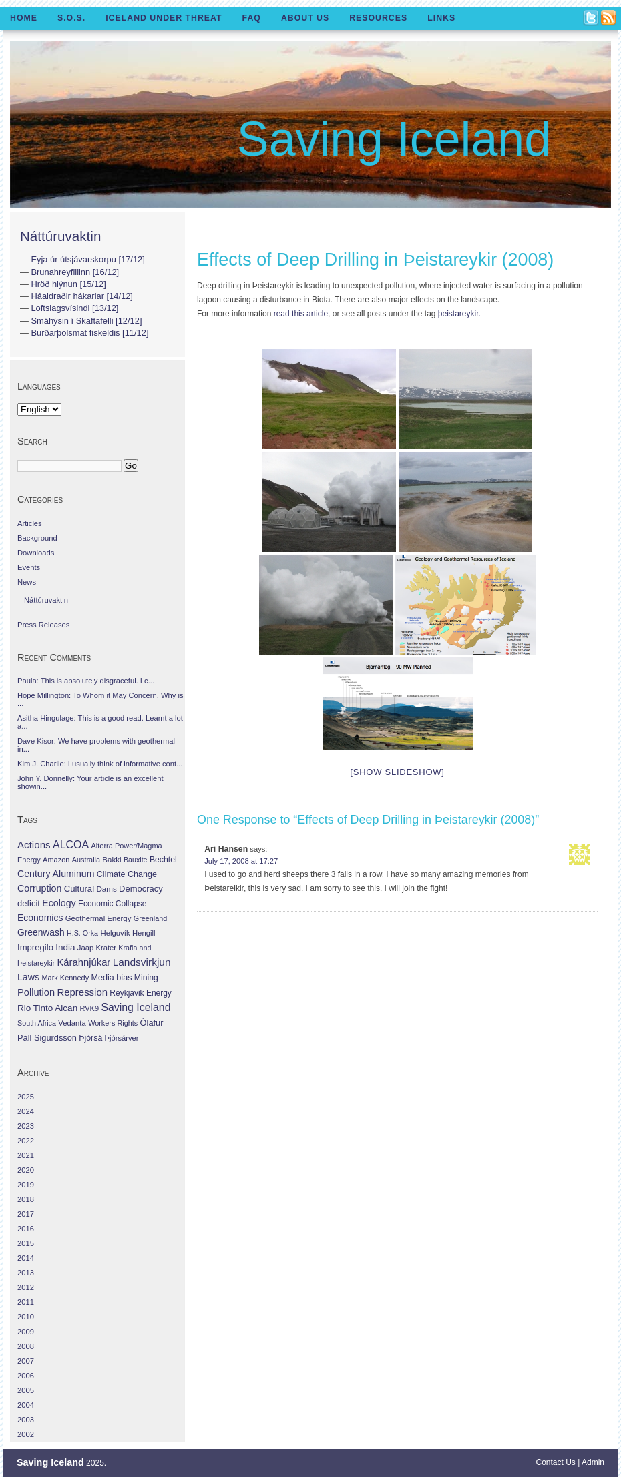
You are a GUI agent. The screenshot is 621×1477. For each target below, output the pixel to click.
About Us (305, 18)
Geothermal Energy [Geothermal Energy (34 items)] (98, 918)
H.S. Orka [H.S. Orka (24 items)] (82, 933)
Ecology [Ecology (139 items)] (58, 903)
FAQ (251, 18)
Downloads (35, 553)
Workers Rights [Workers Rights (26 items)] (113, 1023)
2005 (25, 1390)
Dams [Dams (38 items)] (106, 888)
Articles (29, 523)
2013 (25, 1273)
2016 (25, 1229)
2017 (25, 1214)
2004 (25, 1405)
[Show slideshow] (397, 772)
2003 (25, 1420)
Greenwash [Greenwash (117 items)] (41, 932)
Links (441, 18)
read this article (301, 313)
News (26, 582)
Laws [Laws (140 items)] (28, 977)
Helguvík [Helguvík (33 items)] (115, 933)
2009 (25, 1331)
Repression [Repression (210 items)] (82, 992)
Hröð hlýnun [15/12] (68, 284)
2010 (25, 1317)
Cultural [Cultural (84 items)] (79, 889)
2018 (25, 1199)
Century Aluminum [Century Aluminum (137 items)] (55, 873)
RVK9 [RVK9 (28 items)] (89, 1008)
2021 (25, 1155)
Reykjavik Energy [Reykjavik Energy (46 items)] (140, 993)
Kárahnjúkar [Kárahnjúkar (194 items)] (84, 962)
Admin (593, 1462)
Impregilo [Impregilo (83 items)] (35, 947)
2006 (25, 1376)
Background (37, 538)
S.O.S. (71, 18)
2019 (25, 1185)
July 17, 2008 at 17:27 (241, 861)
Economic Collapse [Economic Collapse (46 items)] (112, 903)
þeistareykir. (459, 313)
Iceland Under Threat (164, 18)
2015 (25, 1243)
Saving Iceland (394, 139)
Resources (378, 18)
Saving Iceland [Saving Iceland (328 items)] (135, 1007)
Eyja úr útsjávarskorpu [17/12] (87, 259)
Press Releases (43, 625)
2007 (25, 1361)
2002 (25, 1434)
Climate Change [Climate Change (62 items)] (127, 874)
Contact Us (556, 1462)
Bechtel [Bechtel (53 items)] (163, 859)
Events (28, 567)
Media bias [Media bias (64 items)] (111, 977)
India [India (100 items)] (65, 947)
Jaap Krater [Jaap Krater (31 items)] (96, 948)
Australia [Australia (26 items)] (86, 860)
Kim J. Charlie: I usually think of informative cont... (99, 764)
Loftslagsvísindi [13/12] (74, 308)
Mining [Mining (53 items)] (146, 977)
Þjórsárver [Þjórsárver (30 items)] (122, 1038)
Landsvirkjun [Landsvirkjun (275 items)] (142, 962)
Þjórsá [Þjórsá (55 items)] (90, 1038)
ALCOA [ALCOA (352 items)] (71, 844)
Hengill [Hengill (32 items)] (144, 933)
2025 (25, 1097)
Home (23, 18)
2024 (25, 1111)
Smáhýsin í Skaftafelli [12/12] (86, 321)
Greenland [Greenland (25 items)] (150, 918)
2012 (25, 1287)
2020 (25, 1170)
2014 (25, 1258)
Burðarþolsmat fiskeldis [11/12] (89, 333)
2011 (25, 1302)
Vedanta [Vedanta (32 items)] (71, 1023)
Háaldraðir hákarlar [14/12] (81, 296)
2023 (25, 1126)
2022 (25, 1141)
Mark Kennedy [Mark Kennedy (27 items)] (65, 978)
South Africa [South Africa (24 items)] (36, 1023)
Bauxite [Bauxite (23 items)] (136, 860)
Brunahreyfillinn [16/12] (75, 272)
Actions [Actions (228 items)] (34, 844)
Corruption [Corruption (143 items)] (39, 888)
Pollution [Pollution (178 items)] (36, 992)
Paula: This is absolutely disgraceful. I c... (85, 681)
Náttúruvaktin (60, 236)
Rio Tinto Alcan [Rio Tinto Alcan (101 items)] (47, 1008)
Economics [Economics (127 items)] (40, 917)
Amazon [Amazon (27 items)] (56, 860)
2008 (25, 1346)
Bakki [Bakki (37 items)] (111, 860)
